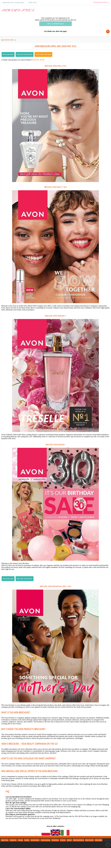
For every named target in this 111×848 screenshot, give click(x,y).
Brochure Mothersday (24, 54)
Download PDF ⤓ (101, 2)
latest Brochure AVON (43, 54)
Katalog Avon (37, 60)
